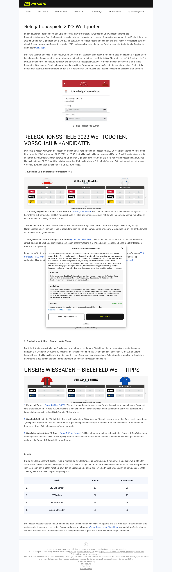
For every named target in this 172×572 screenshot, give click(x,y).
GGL (131, 559)
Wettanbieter (61, 11)
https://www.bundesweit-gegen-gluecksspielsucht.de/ (121, 552)
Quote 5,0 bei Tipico (81, 211)
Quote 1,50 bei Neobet (70, 433)
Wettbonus (79, 11)
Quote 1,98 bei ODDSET (81, 239)
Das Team (86, 566)
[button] (122, 248)
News (28, 11)
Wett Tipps (43, 11)
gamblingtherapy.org (85, 552)
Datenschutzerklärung (86, 561)
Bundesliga (97, 11)
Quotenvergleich (136, 11)
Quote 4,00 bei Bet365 (55, 405)
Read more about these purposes (60, 310)
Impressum (86, 564)
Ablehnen (86, 324)
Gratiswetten (115, 11)
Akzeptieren (105, 316)
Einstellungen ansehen (66, 317)
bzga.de (72, 552)
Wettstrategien (86, 569)
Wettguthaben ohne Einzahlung (104, 527)
